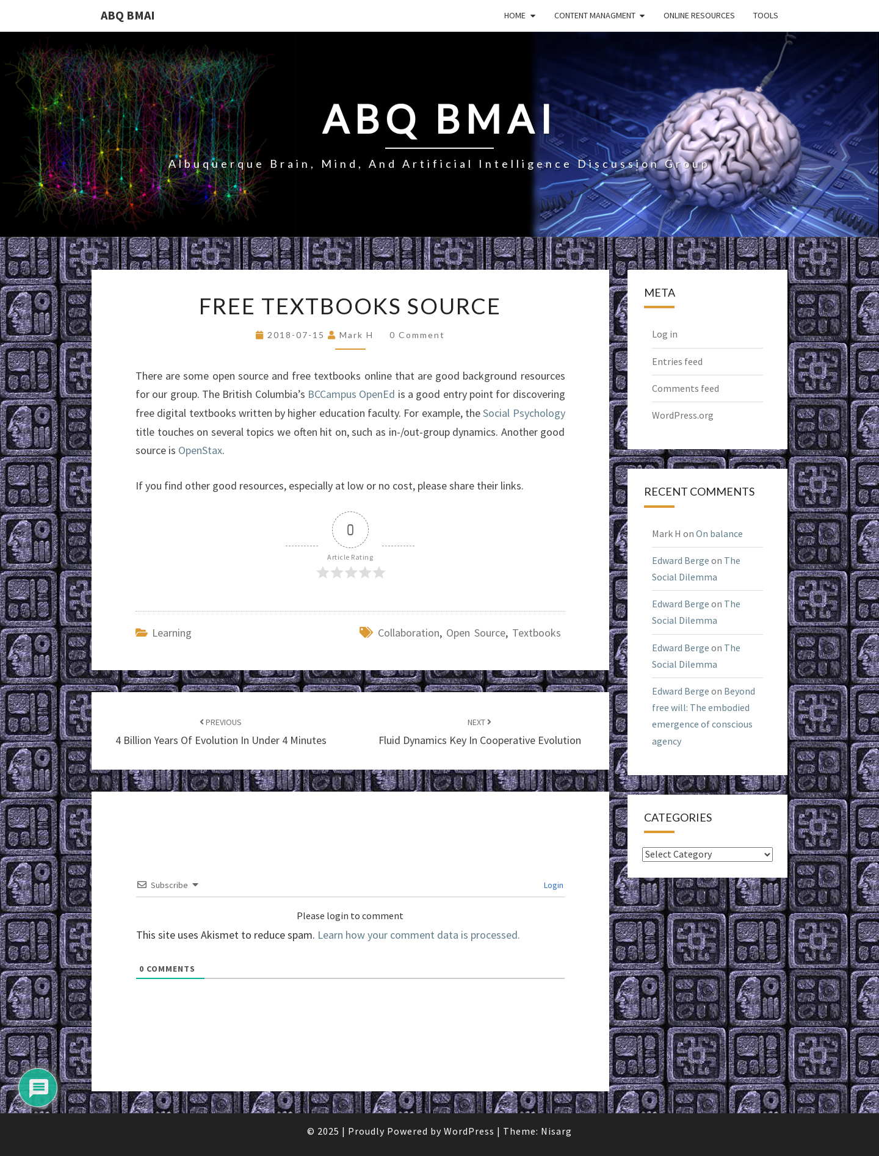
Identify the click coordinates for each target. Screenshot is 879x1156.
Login (552, 885)
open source (475, 633)
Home (515, 15)
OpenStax (200, 450)
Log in (665, 334)
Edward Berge (680, 560)
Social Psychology (524, 413)
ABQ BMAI (128, 15)
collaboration (409, 633)
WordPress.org (683, 415)
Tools (765, 15)
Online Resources (699, 15)
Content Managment (594, 15)
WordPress (469, 1131)
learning (172, 633)
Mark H (356, 335)
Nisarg (556, 1131)
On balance (719, 533)
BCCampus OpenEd (351, 394)
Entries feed (677, 361)
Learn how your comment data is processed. (418, 935)
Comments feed (685, 388)
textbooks (536, 633)
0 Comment (417, 335)
